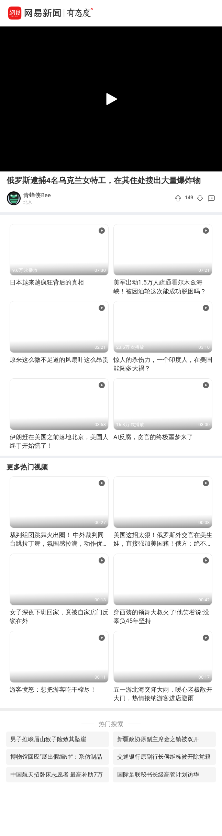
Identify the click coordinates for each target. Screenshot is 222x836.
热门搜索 (111, 723)
